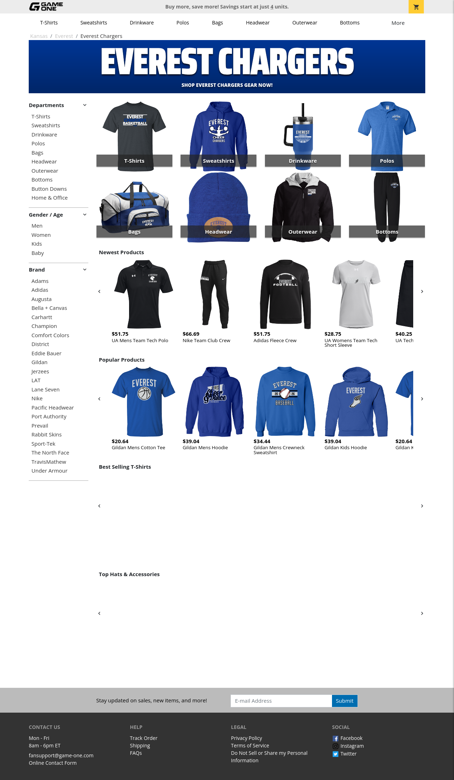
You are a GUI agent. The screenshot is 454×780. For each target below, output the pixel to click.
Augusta (42, 299)
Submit (345, 700)
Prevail (40, 426)
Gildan (40, 362)
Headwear (258, 22)
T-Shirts (48, 22)
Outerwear (304, 22)
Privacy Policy (246, 738)
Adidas (40, 290)
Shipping (140, 745)
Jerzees (40, 371)
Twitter (344, 753)
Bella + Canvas (49, 308)
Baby (38, 253)
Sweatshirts (94, 22)
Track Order (143, 738)
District (40, 344)
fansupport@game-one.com (61, 755)
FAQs (136, 753)
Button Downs (49, 189)
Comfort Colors (50, 335)
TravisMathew (49, 462)
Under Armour (50, 471)
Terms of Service (250, 745)
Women (41, 235)
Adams (40, 281)
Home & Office (50, 198)
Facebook (347, 738)
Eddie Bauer (47, 353)
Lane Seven (46, 389)
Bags (217, 22)
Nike (37, 398)
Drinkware (142, 22)
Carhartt (42, 317)
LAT (36, 380)
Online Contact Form (53, 762)
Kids (37, 244)
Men (37, 226)
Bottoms (350, 22)
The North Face (50, 453)
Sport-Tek (43, 444)
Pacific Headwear (53, 408)
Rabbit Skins (47, 434)
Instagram (348, 745)
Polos (183, 22)
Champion (44, 326)
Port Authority (49, 416)
